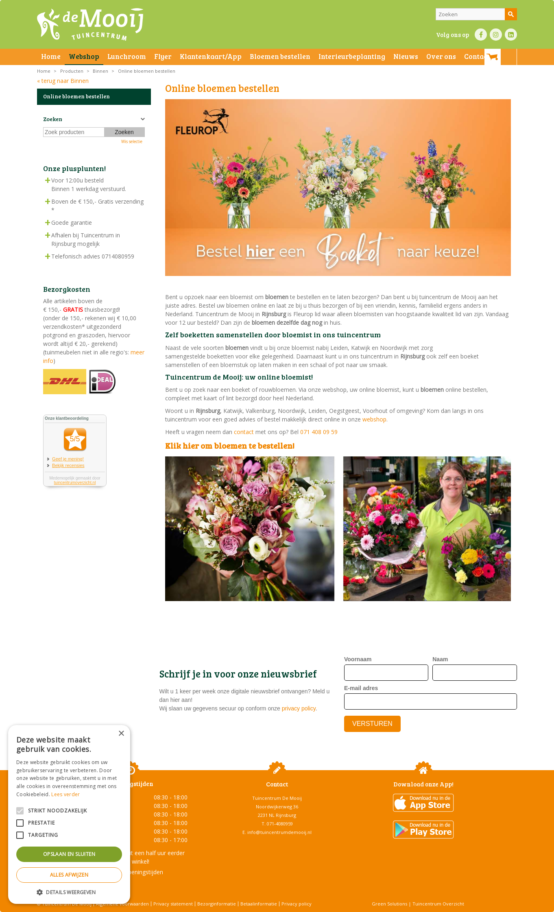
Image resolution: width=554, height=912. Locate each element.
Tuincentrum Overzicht (438, 904)
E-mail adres (361, 688)
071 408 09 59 (319, 432)
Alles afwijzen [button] (69, 874)
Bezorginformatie (216, 904)
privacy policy (299, 708)
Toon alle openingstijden (130, 872)
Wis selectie (131, 141)
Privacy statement (173, 904)
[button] (69, 892)
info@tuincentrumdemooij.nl (279, 832)
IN (496, 34)
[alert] (69, 814)
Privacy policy (296, 904)
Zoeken (52, 119)
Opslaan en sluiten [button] (69, 854)
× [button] (121, 734)
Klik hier (182, 445)
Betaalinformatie (258, 904)
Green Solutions (389, 904)
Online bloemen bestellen (76, 96)
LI (511, 34)
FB (481, 34)
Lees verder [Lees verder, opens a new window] (65, 794)
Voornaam (357, 659)
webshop (374, 419)
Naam (440, 659)
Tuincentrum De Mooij (277, 798)
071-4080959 (280, 824)
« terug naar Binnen (63, 81)
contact (244, 432)
